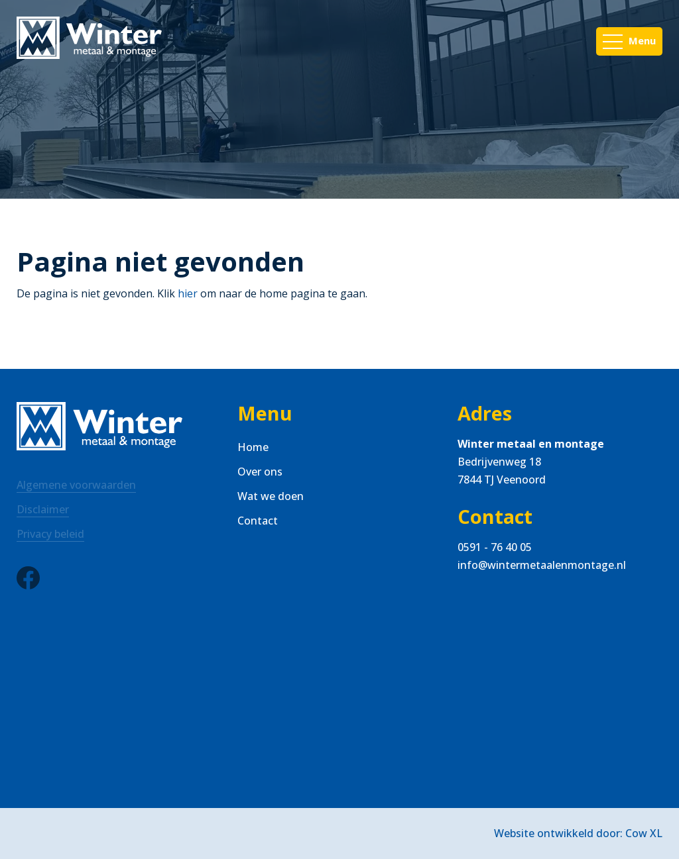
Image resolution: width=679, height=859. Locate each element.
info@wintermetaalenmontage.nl (542, 565)
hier (188, 293)
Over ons (259, 471)
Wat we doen (270, 496)
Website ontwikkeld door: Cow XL (578, 833)
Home (253, 447)
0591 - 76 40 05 (495, 547)
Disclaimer (43, 509)
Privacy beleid (50, 534)
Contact (257, 520)
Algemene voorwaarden (76, 485)
